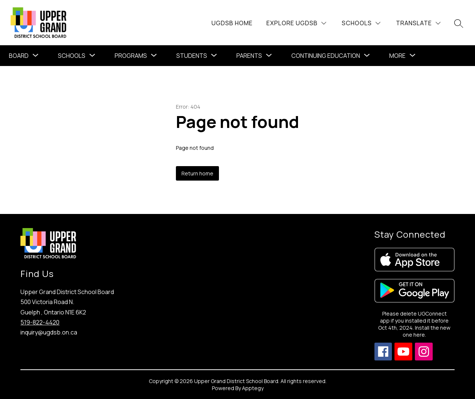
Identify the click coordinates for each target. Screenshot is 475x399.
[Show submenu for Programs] (131, 55)
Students (191, 56)
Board (19, 56)
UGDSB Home (232, 23)
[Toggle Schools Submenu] (92, 55)
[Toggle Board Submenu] (35, 55)
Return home (197, 173)
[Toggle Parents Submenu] (269, 55)
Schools (71, 56)
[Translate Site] (418, 23)
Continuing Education (325, 56)
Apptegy (252, 388)
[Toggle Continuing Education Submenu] (367, 55)
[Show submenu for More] (397, 55)
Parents (249, 56)
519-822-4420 (39, 322)
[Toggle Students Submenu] (214, 55)
